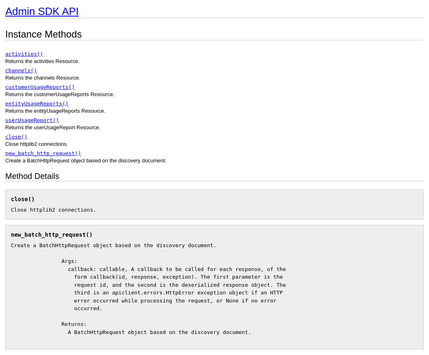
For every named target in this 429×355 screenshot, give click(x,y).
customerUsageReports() (40, 87)
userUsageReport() (32, 120)
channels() (21, 70)
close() (16, 137)
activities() (24, 54)
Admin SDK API (42, 11)
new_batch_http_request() (43, 153)
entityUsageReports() (37, 104)
